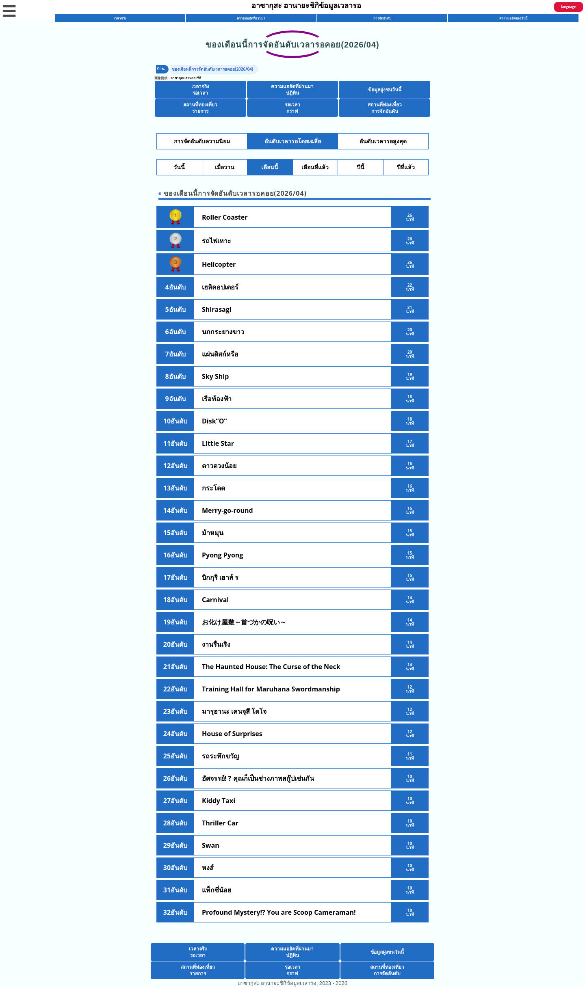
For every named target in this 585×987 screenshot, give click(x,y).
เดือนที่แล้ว (315, 167)
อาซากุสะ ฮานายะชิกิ (186, 78)
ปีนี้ (360, 167)
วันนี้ (179, 167)
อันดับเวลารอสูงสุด (383, 141)
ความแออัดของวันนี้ (513, 18)
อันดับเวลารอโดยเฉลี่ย (292, 141)
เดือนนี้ (269, 167)
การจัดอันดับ (382, 18)
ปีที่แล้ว (406, 167)
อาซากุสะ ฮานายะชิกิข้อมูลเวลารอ (306, 5)
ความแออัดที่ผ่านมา (251, 18)
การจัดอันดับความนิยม (202, 141)
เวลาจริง (120, 18)
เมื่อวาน (224, 167)
